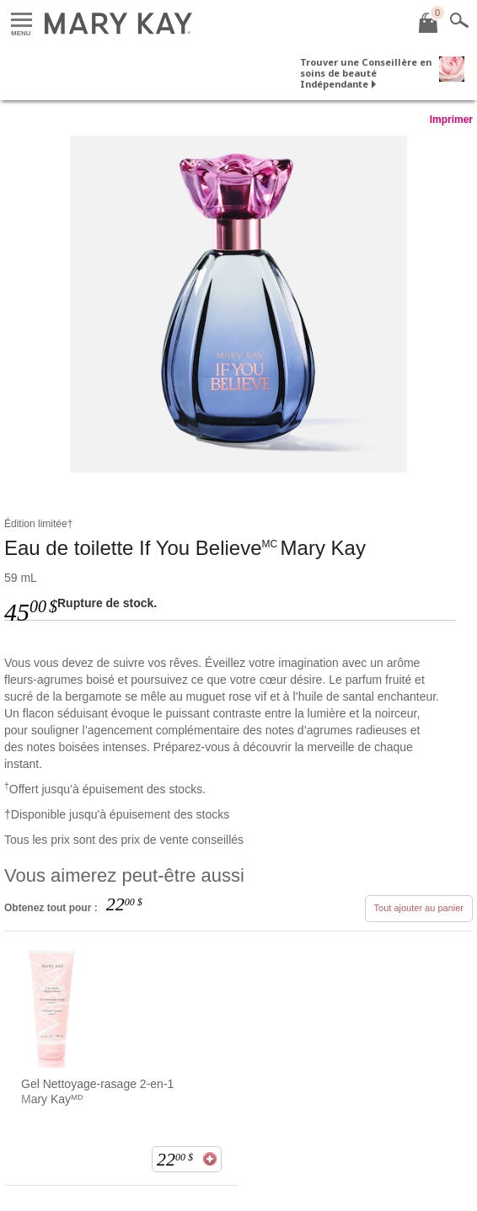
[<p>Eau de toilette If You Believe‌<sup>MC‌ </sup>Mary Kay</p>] (238, 304)
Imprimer (451, 119)
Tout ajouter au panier (419, 908)
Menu (21, 21)
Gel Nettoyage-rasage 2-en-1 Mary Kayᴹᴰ (97, 1091)
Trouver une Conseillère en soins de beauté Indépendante (365, 72)
